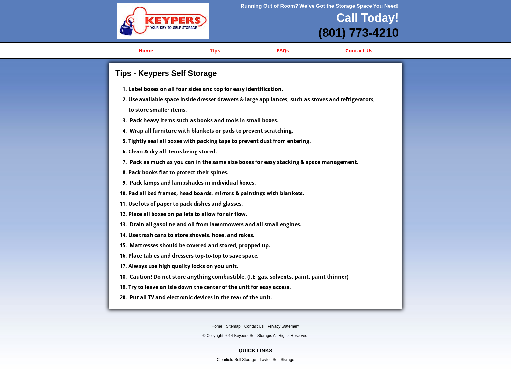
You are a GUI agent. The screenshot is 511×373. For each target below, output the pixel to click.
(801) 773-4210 (358, 32)
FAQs (283, 50)
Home (146, 50)
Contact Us (358, 50)
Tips (215, 50)
